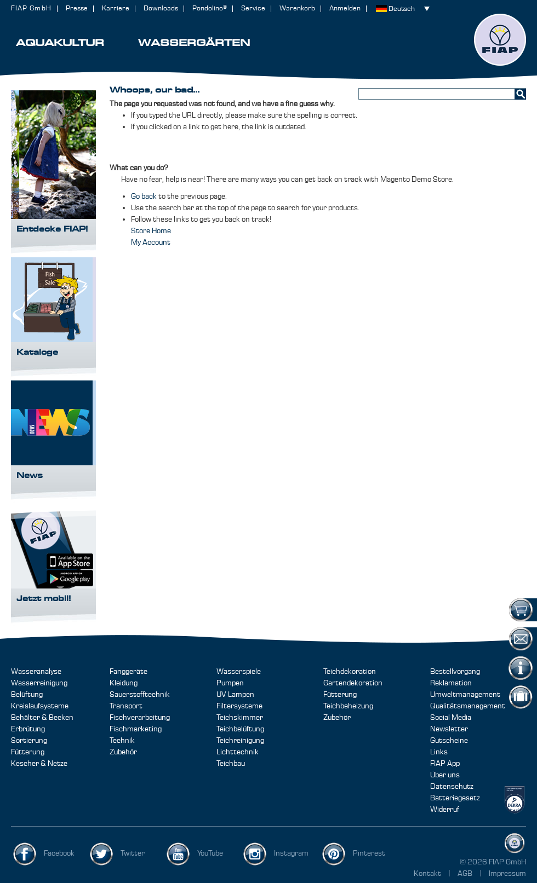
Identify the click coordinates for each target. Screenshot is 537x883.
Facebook (59, 853)
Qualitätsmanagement (467, 706)
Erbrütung (28, 729)
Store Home (151, 231)
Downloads (161, 8)
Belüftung (27, 694)
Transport (126, 706)
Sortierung (29, 740)
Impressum (507, 873)
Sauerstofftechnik (140, 694)
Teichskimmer (239, 717)
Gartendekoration (352, 683)
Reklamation (451, 683)
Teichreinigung (240, 740)
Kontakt (427, 873)
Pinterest (369, 853)
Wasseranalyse (36, 671)
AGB (466, 873)
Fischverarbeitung (140, 717)
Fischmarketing (136, 729)
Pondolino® (209, 8)
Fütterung (27, 752)
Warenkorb (297, 8)
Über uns (445, 775)
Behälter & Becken (42, 717)
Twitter (133, 853)
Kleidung (124, 683)
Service (253, 8)
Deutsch (402, 9)
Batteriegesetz (455, 798)
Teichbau (230, 763)
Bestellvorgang (455, 671)
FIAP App (445, 763)
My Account (150, 242)
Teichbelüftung (240, 729)
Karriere (115, 8)
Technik (122, 740)
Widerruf (444, 809)
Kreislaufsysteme (39, 706)
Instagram (291, 853)
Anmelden (345, 8)
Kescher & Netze (39, 763)
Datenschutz (451, 786)
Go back (144, 196)
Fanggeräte (128, 671)
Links (439, 752)
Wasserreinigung (39, 683)
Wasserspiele (238, 671)
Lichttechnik (237, 752)
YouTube (210, 853)
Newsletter (449, 729)
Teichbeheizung (348, 706)
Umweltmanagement (465, 694)
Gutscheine (449, 740)
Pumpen (230, 683)
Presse (77, 8)
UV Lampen (235, 694)
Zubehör (123, 752)
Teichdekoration (349, 671)
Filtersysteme (239, 706)
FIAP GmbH (31, 8)
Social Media (450, 717)
